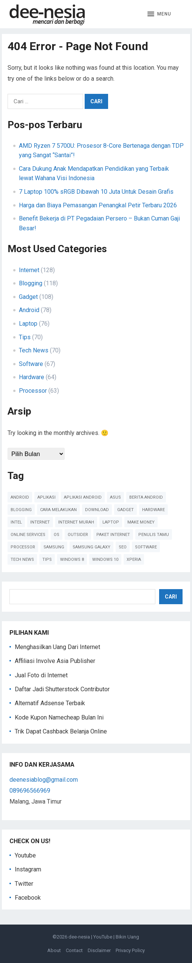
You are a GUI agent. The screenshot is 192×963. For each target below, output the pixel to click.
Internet (29, 270)
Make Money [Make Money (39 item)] (141, 522)
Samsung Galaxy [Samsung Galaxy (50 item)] (91, 547)
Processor (33, 390)
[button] (159, 14)
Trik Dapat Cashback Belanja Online (61, 731)
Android (29, 310)
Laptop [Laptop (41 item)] (110, 522)
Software (31, 363)
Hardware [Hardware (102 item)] (153, 509)
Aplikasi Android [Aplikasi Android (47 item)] (83, 497)
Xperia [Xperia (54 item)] (134, 559)
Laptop (28, 323)
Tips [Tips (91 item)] (47, 559)
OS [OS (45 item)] (56, 534)
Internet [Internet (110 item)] (40, 522)
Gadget (28, 296)
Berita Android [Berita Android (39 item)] (146, 497)
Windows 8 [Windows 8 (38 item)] (72, 559)
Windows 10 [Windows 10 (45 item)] (105, 559)
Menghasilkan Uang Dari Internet (57, 647)
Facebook (28, 897)
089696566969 (29, 790)
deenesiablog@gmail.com (43, 779)
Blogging (30, 283)
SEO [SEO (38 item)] (123, 547)
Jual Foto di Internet (41, 675)
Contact (74, 950)
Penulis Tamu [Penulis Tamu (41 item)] (153, 534)
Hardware (31, 377)
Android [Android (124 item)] (20, 497)
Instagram (28, 869)
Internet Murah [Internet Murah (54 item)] (76, 522)
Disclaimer (99, 950)
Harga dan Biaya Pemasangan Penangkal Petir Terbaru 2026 (98, 205)
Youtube (25, 855)
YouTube (102, 937)
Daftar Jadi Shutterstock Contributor (62, 689)
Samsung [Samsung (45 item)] (53, 547)
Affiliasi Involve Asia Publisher (55, 660)
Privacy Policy (130, 950)
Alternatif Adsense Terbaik (50, 703)
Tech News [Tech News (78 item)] (22, 559)
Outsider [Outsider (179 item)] (78, 534)
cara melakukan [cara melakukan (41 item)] (58, 509)
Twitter (24, 883)
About (54, 950)
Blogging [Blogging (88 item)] (21, 509)
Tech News (33, 350)
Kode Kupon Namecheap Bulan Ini (59, 717)
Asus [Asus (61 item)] (115, 497)
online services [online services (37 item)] (28, 534)
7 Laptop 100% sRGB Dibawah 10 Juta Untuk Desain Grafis (96, 191)
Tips (25, 337)
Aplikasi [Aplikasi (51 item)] (46, 497)
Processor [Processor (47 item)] (23, 547)
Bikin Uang (127, 937)
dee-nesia (79, 937)
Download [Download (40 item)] (97, 509)
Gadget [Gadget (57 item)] (125, 509)
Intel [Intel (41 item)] (16, 522)
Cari (171, 597)
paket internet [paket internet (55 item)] (113, 534)
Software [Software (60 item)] (146, 547)
